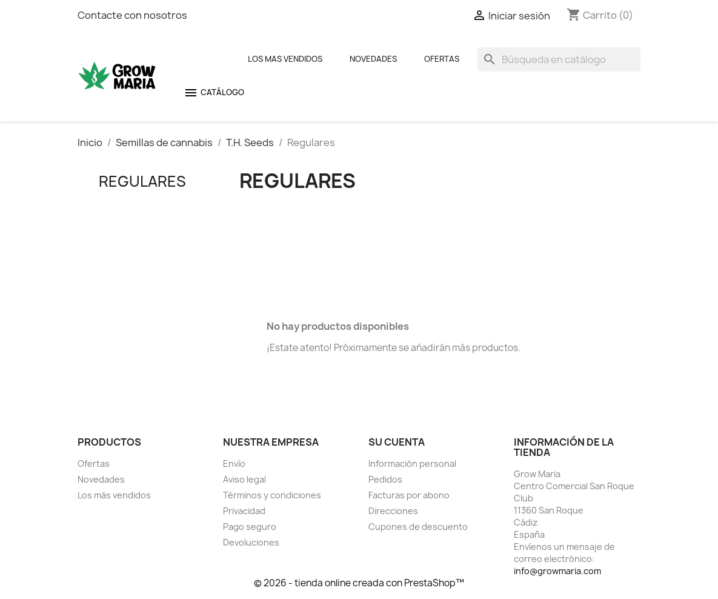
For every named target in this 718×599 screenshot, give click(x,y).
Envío (234, 463)
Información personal (412, 463)
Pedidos (385, 479)
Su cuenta (396, 442)
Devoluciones (251, 542)
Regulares (142, 181)
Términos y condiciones (272, 495)
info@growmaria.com (557, 571)
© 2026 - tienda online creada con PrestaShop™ (359, 583)
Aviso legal (244, 479)
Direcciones (393, 511)
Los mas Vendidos (285, 58)
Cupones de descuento (418, 526)
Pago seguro (249, 526)
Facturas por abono (409, 495)
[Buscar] (558, 59)
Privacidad (244, 511)
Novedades (373, 58)
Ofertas (441, 58)
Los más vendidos (114, 495)
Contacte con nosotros (132, 15)
